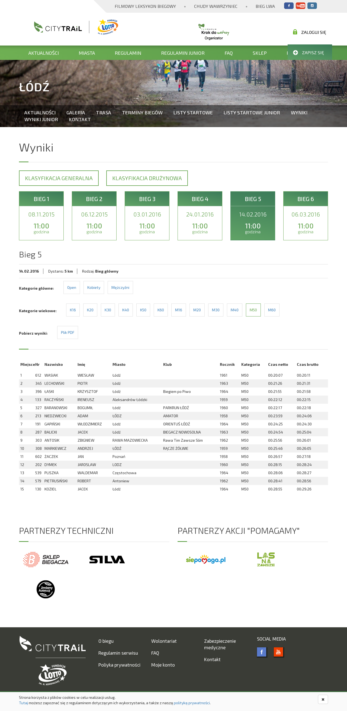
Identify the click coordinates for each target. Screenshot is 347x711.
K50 (143, 310)
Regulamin (128, 53)
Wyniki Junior (41, 119)
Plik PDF (67, 332)
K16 (73, 310)
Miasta (87, 53)
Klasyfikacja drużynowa (147, 178)
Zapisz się (308, 52)
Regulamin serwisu (118, 652)
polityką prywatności (192, 702)
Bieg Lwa (265, 6)
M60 (272, 310)
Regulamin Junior (183, 53)
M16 (178, 310)
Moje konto (163, 664)
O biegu (106, 641)
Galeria (75, 112)
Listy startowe (193, 112)
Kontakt (80, 119)
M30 (216, 310)
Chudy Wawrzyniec (215, 6)
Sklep (260, 53)
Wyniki (299, 112)
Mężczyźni (120, 287)
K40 (125, 310)
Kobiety (93, 287)
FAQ (228, 53)
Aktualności (43, 53)
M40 (235, 310)
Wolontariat (164, 641)
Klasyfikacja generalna (59, 178)
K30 (108, 310)
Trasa (103, 112)
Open (71, 287)
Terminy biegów (142, 112)
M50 (253, 310)
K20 (90, 310)
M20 (197, 310)
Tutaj (23, 702)
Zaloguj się (309, 32)
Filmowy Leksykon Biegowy (145, 6)
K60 (161, 310)
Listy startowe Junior (252, 112)
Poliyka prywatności (119, 664)
